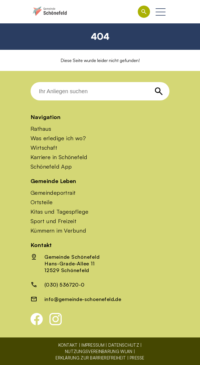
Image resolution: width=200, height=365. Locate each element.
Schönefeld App (51, 166)
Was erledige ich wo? (58, 138)
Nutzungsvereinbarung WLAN (98, 351)
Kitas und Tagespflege (59, 211)
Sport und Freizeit (53, 221)
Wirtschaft (44, 147)
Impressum (92, 345)
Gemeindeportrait (53, 192)
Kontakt (68, 345)
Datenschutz (123, 345)
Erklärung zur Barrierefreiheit (91, 358)
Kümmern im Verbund (58, 230)
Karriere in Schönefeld (59, 157)
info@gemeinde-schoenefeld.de (82, 299)
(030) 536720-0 (64, 285)
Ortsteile (42, 202)
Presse (137, 358)
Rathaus (41, 128)
